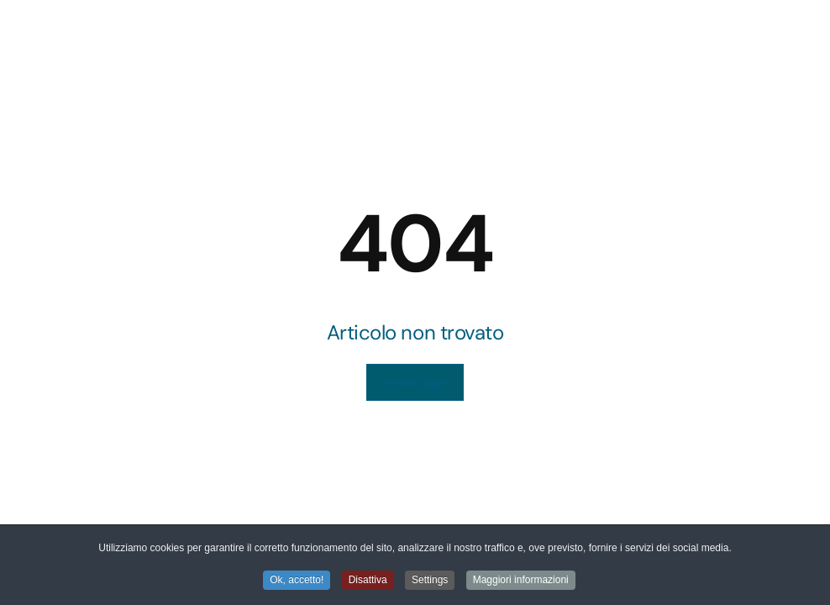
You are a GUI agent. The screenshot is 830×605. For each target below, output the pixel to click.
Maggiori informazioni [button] (521, 581)
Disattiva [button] (368, 581)
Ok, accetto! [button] (296, 581)
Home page (414, 382)
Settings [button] (430, 581)
